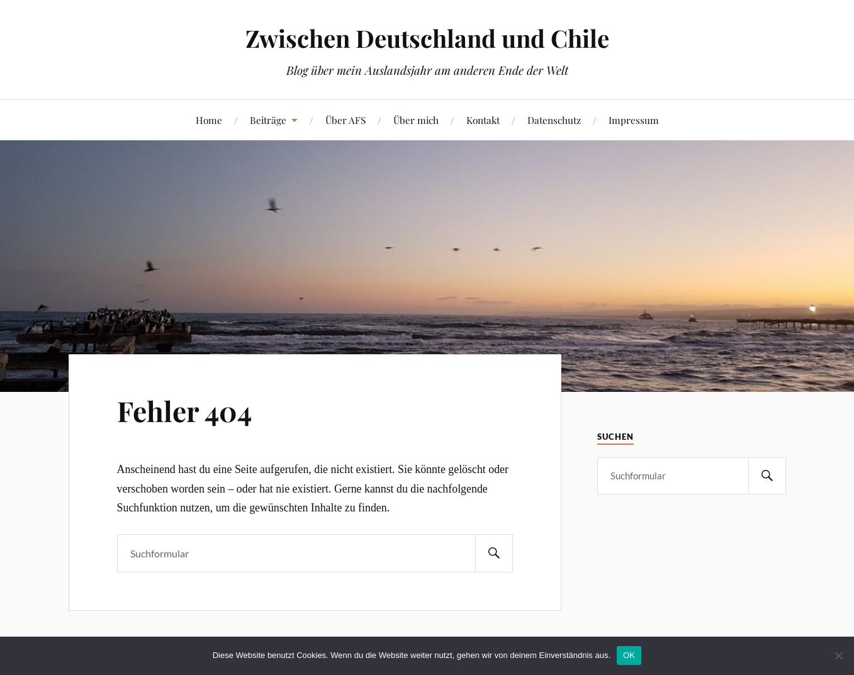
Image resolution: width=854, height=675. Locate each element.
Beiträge (268, 119)
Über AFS (345, 119)
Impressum (634, 119)
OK (629, 655)
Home (209, 119)
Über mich (416, 119)
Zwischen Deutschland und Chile (427, 38)
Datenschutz (554, 119)
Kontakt (483, 119)
